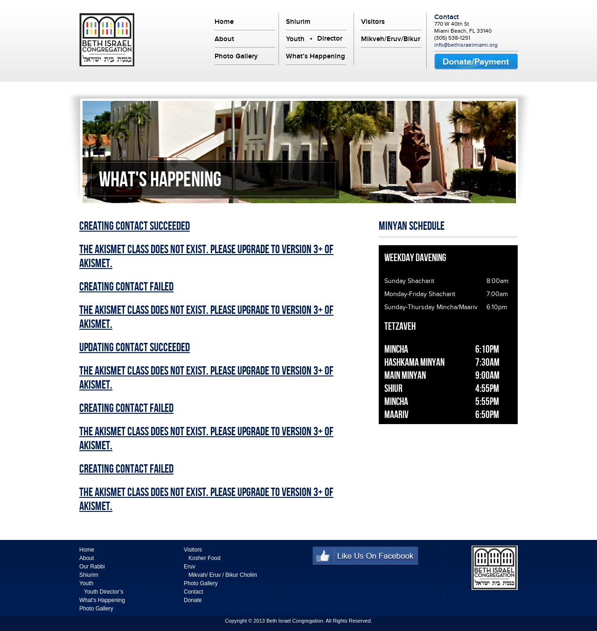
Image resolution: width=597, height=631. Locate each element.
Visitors (373, 21)
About (224, 39)
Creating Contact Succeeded (134, 227)
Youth (295, 39)
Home (224, 21)
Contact (446, 17)
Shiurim (298, 21)
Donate (193, 600)
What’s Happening (315, 56)
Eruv (189, 566)
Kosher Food (204, 558)
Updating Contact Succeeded (134, 348)
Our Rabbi (92, 566)
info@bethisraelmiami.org (466, 45)
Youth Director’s (104, 591)
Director (329, 38)
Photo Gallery (236, 56)
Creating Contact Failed (126, 287)
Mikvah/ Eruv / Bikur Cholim (222, 575)
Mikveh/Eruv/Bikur (390, 39)
